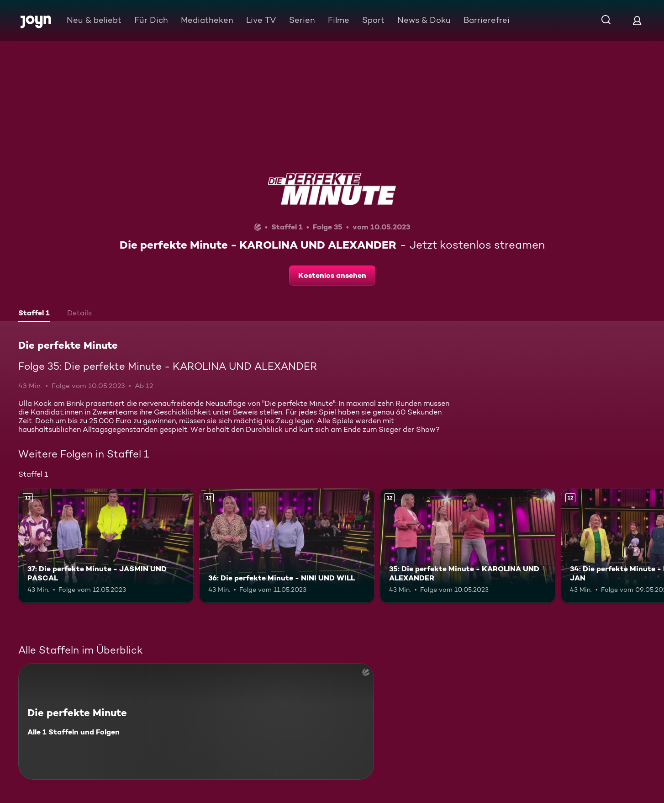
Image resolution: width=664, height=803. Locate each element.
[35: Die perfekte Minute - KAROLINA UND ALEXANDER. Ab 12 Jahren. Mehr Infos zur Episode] (467, 546)
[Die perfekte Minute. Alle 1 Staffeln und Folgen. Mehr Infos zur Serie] (196, 721)
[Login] (637, 20)
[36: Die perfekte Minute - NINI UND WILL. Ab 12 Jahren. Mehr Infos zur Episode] (286, 546)
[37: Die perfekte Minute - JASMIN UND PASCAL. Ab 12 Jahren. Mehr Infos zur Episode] (106, 546)
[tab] (34, 314)
